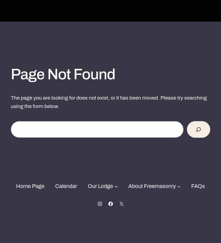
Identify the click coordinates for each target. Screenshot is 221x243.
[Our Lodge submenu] (116, 186)
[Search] (198, 129)
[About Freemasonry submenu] (179, 186)
